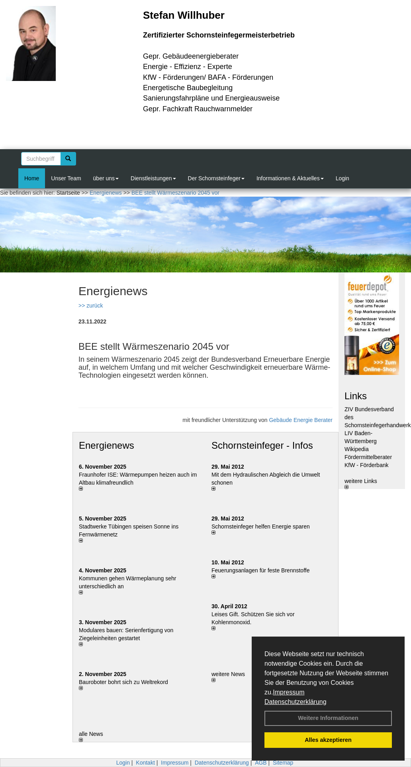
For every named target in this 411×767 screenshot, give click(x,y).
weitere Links (360, 483)
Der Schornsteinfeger (216, 178)
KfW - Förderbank (366, 465)
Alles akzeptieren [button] (328, 740)
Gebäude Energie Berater (301, 420)
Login (342, 178)
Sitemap (283, 762)
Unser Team (66, 178)
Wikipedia (356, 449)
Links (355, 395)
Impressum (288, 692)
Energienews (106, 445)
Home (31, 178)
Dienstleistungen (153, 178)
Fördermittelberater (368, 457)
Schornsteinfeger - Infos (262, 445)
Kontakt (145, 762)
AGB (261, 762)
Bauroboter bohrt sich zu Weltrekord (123, 682)
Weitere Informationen (328, 718)
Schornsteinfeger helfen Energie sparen (260, 526)
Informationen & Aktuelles (290, 178)
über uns (106, 178)
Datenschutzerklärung (295, 701)
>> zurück (90, 305)
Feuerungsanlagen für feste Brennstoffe (260, 570)
